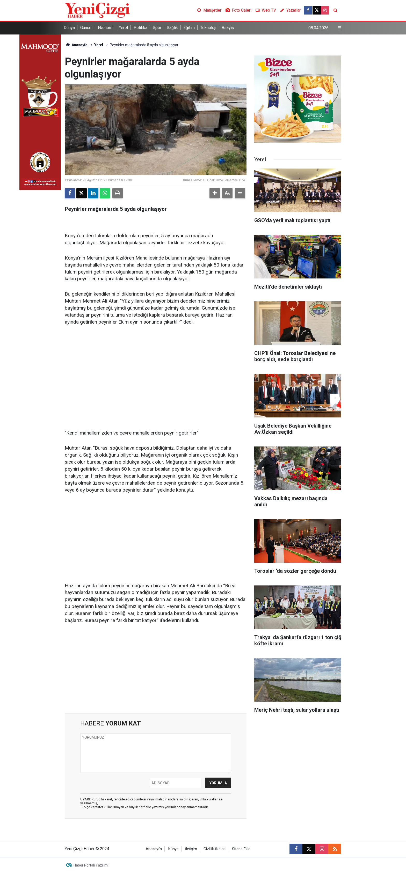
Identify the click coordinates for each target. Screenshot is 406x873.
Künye (173, 849)
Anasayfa (76, 45)
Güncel (86, 27)
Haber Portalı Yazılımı (91, 865)
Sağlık (172, 27)
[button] (214, 193)
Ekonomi (105, 27)
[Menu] (339, 28)
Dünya (69, 27)
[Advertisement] (156, 370)
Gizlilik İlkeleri (215, 849)
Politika (140, 27)
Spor (157, 27)
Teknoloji (208, 27)
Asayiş (228, 27)
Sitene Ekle (241, 849)
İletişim (191, 849)
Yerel (123, 27)
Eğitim (189, 27)
